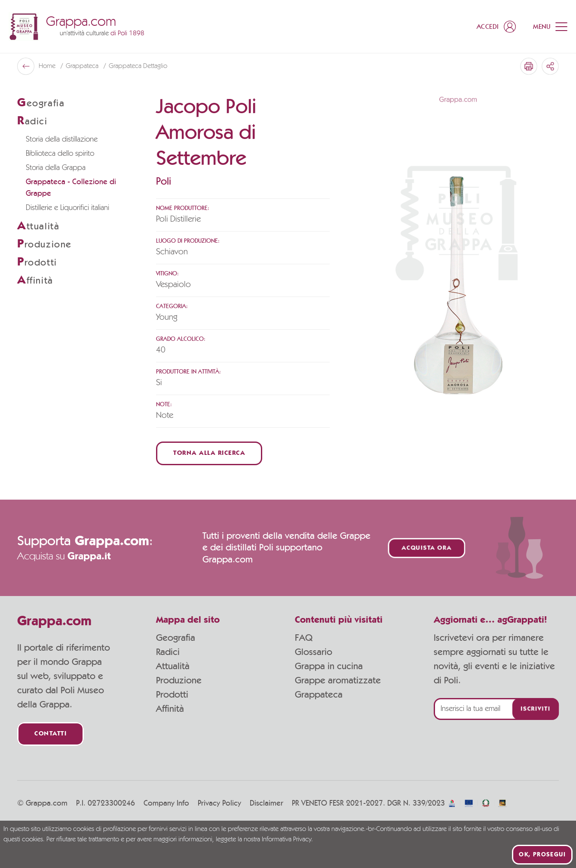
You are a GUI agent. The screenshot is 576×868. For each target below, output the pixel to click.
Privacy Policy (219, 803)
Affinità (170, 709)
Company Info (166, 803)
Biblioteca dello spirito (60, 154)
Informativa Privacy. (287, 839)
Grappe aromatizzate (338, 680)
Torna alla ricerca (209, 453)
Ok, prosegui (542, 855)
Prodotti (172, 694)
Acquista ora (426, 548)
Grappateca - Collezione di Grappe (71, 188)
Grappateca (83, 66)
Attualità (173, 666)
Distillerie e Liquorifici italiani (67, 208)
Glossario (313, 652)
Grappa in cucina (329, 666)
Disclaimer (266, 803)
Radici (168, 652)
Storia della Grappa (56, 168)
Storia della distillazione (62, 139)
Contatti (50, 734)
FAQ (304, 638)
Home (48, 66)
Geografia (175, 638)
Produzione (179, 680)
